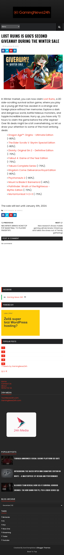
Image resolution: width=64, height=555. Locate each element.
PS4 (4, 525)
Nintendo (6, 517)
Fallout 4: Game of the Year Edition (28, 158)
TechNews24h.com (10, 398)
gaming (20, 210)
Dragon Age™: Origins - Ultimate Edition (30, 135)
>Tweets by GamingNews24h (14, 366)
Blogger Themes (43, 548)
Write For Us (6, 388)
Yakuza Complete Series (22, 165)
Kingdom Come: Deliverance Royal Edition (32, 170)
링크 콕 (4, 371)
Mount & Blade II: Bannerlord (24, 182)
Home (4, 381)
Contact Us (6, 383)
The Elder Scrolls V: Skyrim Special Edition (31, 142)
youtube (6, 540)
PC (4, 521)
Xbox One (6, 529)
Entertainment (9, 210)
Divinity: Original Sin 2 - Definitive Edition (30, 150)
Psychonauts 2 (16, 177)
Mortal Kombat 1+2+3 (20, 194)
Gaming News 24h (15, 297)
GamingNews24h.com (11, 400)
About (4, 386)
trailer (5, 536)
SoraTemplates (29, 548)
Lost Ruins (49, 99)
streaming (7, 532)
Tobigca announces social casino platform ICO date (37, 458)
